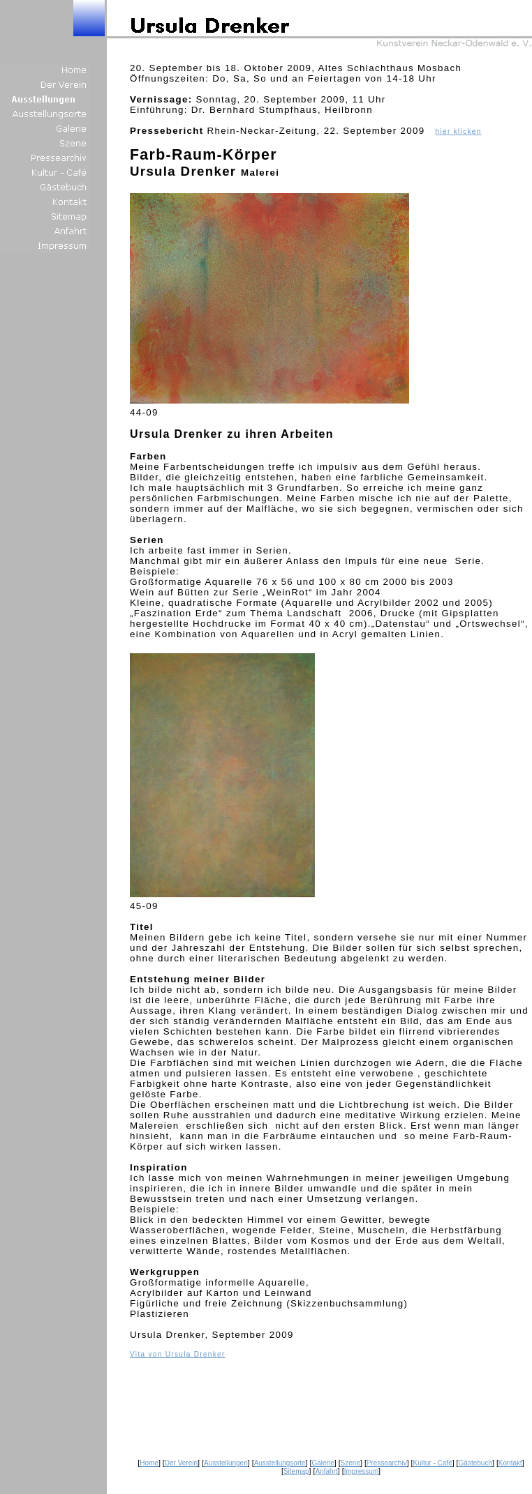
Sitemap (296, 1471)
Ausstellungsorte (280, 1463)
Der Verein (181, 1463)
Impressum (361, 1471)
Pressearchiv (387, 1463)
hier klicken (459, 131)
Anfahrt (326, 1471)
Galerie (322, 1463)
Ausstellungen (226, 1463)
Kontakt (510, 1463)
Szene (350, 1463)
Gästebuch (475, 1463)
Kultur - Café (432, 1463)
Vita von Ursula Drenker (178, 1354)
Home (149, 1463)
